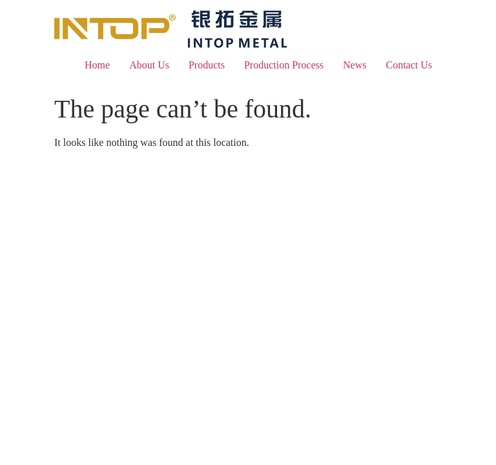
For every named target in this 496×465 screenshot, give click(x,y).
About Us (149, 64)
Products (207, 64)
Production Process (284, 64)
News (354, 64)
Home (97, 64)
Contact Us (409, 64)
